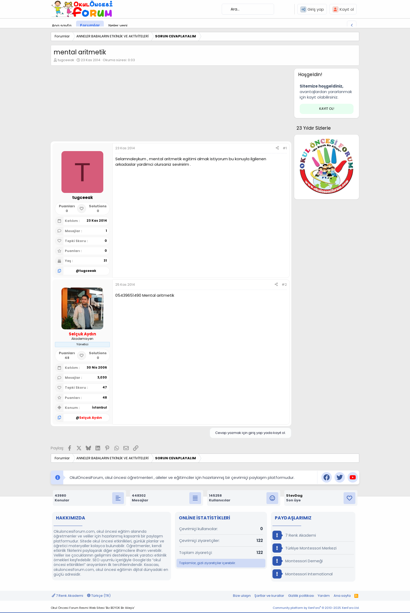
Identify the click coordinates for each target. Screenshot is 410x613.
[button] (131, 25)
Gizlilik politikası (301, 595)
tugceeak (66, 60)
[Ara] (248, 9)
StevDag (294, 495)
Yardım (324, 595)
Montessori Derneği (297, 560)
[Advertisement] (171, 104)
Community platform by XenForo (316, 608)
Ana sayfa (61, 25)
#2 (284, 284)
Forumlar (90, 25)
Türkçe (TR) (99, 595)
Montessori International (302, 573)
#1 (285, 148)
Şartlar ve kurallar (269, 595)
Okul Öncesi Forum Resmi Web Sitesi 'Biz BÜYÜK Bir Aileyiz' (93, 608)
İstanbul (99, 407)
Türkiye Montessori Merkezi (304, 548)
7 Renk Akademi (294, 535)
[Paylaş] (277, 148)
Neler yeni (118, 25)
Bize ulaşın (242, 595)
